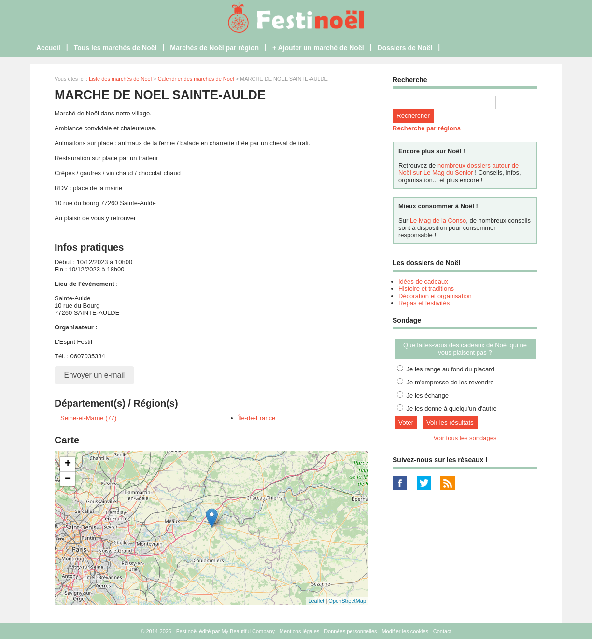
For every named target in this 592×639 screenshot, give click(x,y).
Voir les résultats (450, 422)
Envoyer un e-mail (94, 375)
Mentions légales (300, 631)
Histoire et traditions (426, 288)
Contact (442, 631)
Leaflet (316, 601)
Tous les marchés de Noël (115, 48)
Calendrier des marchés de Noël (196, 79)
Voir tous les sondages (465, 437)
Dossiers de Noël (405, 48)
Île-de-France (256, 418)
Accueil (48, 48)
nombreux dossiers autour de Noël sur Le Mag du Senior (458, 169)
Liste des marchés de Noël (120, 79)
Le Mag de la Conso (438, 220)
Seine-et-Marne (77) (88, 418)
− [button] (68, 479)
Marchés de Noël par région (214, 48)
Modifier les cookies (404, 631)
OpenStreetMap (347, 601)
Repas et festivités (424, 303)
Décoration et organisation (435, 295)
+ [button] (68, 464)
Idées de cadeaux (423, 281)
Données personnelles (350, 631)
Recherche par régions (427, 128)
